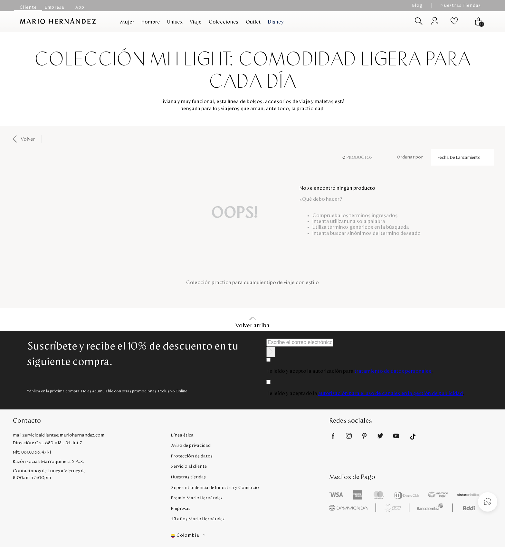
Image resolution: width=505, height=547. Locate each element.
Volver (28, 139)
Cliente (28, 7)
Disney (276, 21)
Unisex (175, 21)
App (79, 7)
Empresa (54, 7)
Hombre (150, 21)
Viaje (196, 21)
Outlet (253, 21)
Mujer (127, 21)
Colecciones (224, 21)
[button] (250, 535)
